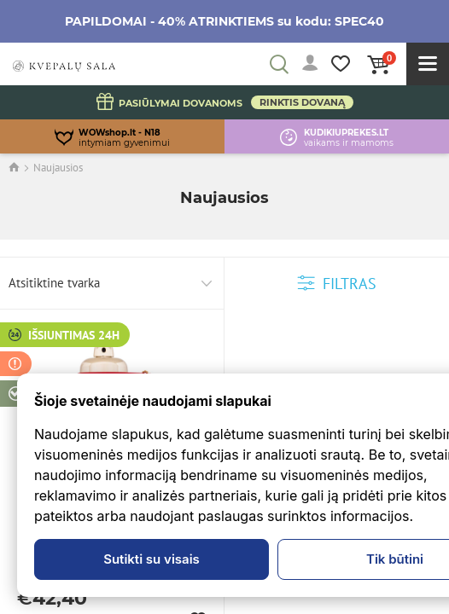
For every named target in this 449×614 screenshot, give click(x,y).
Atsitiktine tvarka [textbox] (54, 283)
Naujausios (58, 167)
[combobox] (112, 283)
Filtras (337, 283)
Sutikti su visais (151, 559)
